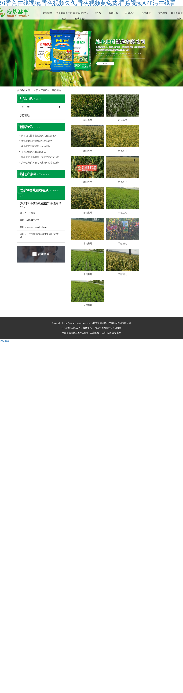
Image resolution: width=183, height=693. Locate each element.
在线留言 (162, 13)
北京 (119, 285)
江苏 (104, 285)
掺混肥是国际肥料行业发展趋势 (36, 141)
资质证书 (113, 13)
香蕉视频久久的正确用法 (33, 152)
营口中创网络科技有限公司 (108, 280)
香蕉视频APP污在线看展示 (80, 16)
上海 (114, 285)
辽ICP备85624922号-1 (72, 280)
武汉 (109, 285)
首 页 (35, 90)
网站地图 (4, 293)
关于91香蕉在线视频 (64, 16)
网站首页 (47, 13)
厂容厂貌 (96, 13)
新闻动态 (129, 13)
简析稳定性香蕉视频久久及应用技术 (39, 135)
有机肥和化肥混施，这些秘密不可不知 (40, 157)
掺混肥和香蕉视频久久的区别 (35, 146)
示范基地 (56, 90)
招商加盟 (146, 13)
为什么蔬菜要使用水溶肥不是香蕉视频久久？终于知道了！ (42, 162)
